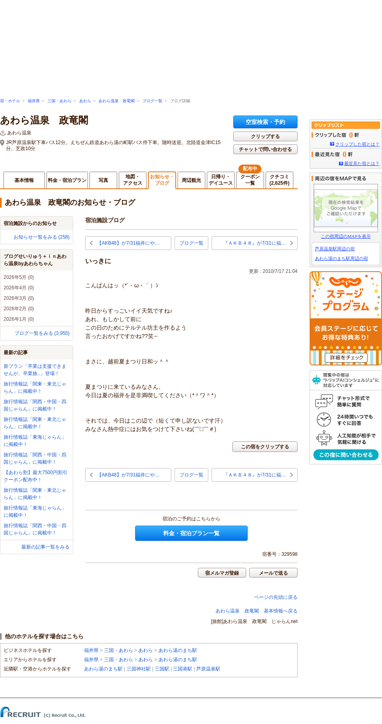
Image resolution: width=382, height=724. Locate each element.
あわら (85, 101)
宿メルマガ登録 (222, 573)
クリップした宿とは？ (357, 144)
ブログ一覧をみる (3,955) (42, 333)
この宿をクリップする (265, 447)
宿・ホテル (10, 101)
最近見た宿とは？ (362, 163)
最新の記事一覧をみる (45, 547)
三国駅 (162, 669)
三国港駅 (182, 669)
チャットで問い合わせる (265, 149)
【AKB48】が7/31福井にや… (128, 243)
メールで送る (273, 573)
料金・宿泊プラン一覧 (191, 533)
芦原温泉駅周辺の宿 (335, 248)
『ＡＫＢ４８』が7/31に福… (254, 243)
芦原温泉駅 (208, 669)
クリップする (265, 136)
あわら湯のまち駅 (177, 650)
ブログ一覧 (152, 101)
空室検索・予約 (265, 122)
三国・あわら (59, 101)
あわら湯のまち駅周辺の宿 (341, 258)
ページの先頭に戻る (276, 597)
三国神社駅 (139, 669)
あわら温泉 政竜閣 (117, 101)
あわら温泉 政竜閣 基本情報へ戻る (257, 611)
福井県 (34, 101)
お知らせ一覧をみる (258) (42, 237)
